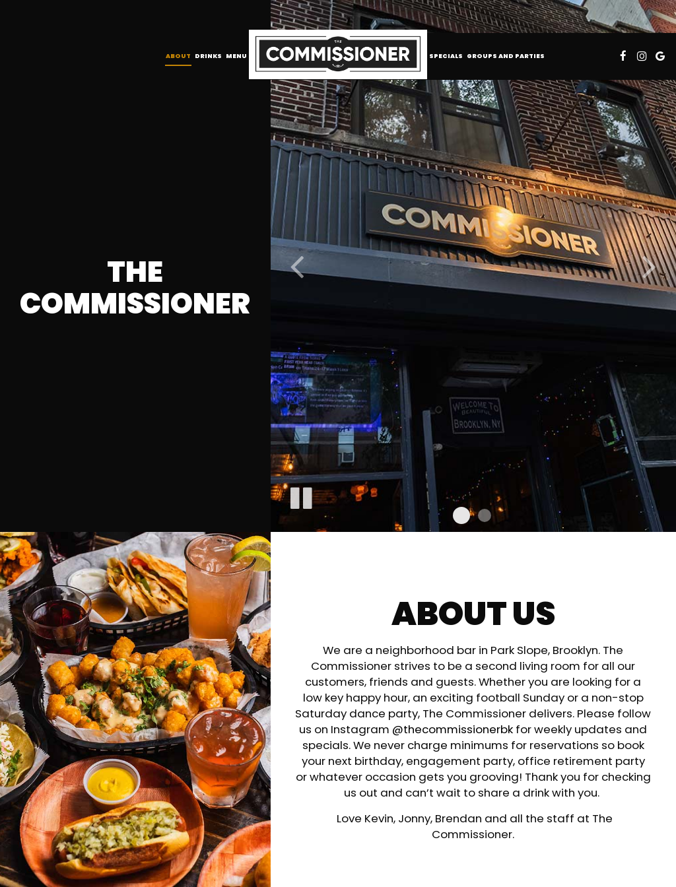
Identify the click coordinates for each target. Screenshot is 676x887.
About (178, 55)
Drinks (208, 55)
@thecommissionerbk (452, 729)
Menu (236, 55)
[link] (338, 54)
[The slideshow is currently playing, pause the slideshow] (300, 496)
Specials (446, 55)
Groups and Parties (506, 55)
